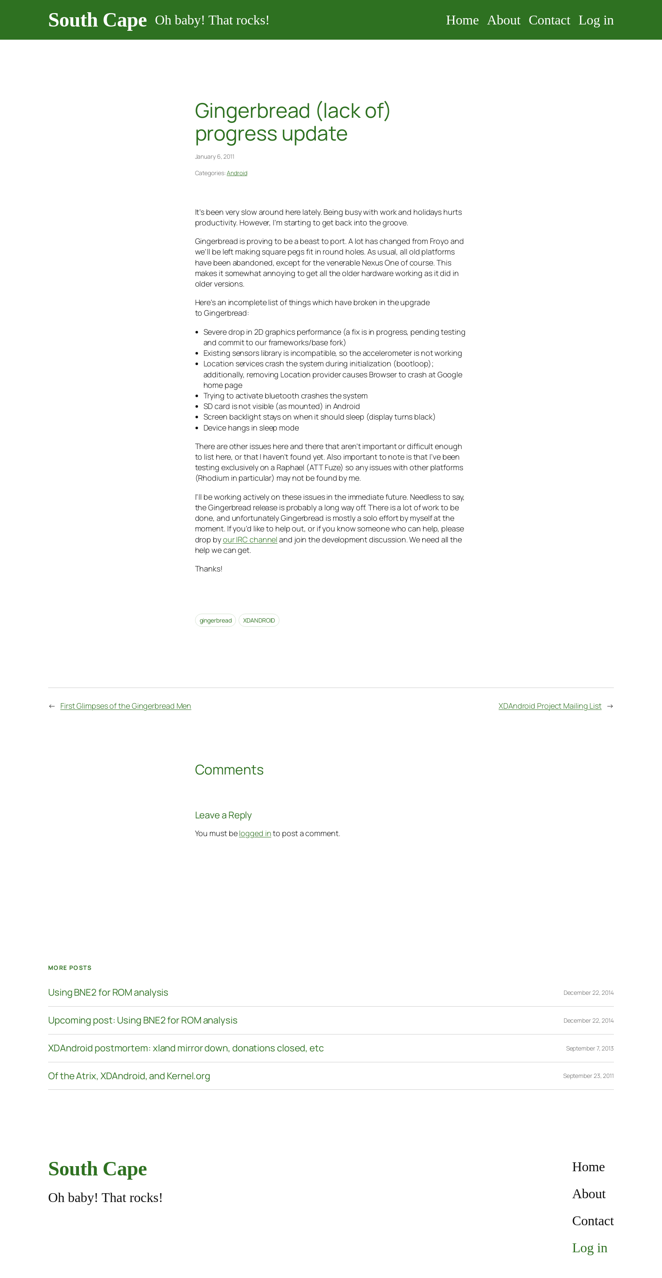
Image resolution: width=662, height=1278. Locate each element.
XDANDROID (259, 620)
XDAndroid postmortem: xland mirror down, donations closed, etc (186, 1048)
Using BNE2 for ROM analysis (108, 992)
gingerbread (216, 620)
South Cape (97, 19)
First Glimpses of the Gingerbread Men (125, 706)
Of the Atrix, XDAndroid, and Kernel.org (129, 1076)
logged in (255, 833)
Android (237, 173)
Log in (596, 19)
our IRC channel (250, 539)
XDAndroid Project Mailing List (550, 706)
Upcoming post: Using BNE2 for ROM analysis (143, 1020)
